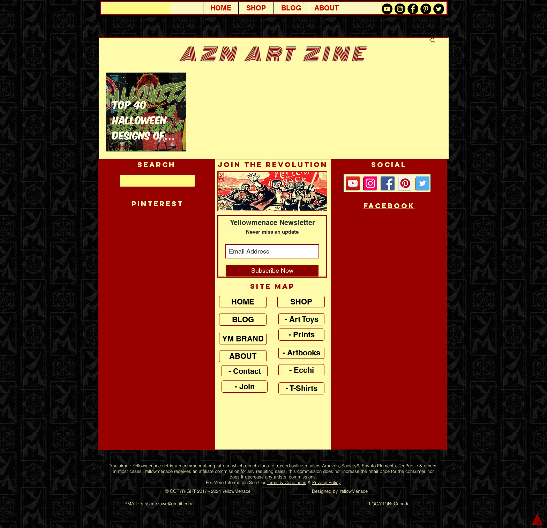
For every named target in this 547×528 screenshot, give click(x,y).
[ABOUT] (243, 356)
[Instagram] (370, 183)
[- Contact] (245, 371)
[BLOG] (243, 320)
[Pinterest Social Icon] (405, 183)
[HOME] (243, 302)
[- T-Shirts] (301, 388)
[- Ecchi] (301, 370)
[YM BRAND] (243, 339)
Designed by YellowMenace (340, 491)
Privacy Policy (326, 482)
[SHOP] (301, 302)
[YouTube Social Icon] (353, 183)
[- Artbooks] (301, 353)
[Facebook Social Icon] (388, 183)
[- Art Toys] (301, 319)
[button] (432, 40)
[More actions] (178, 87)
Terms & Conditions (286, 482)
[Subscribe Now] (272, 270)
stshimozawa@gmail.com (166, 503)
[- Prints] (301, 335)
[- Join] (245, 386)
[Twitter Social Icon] (422, 183)
